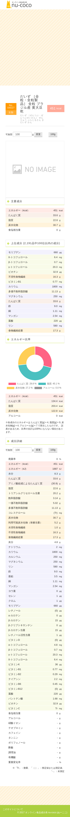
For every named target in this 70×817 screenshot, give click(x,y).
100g (52, 134)
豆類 (11, 112)
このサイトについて (13, 809)
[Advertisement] (35, 47)
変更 (38, 134)
